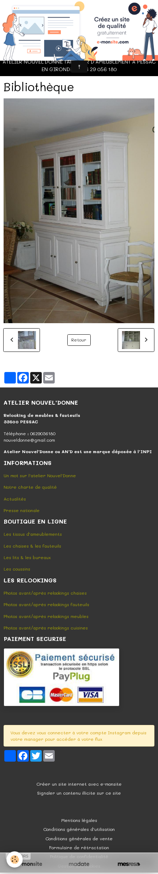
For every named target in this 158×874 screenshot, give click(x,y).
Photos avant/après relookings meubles (46, 616)
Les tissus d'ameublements (33, 534)
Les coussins (17, 569)
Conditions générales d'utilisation (79, 829)
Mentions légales (79, 820)
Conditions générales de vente (79, 838)
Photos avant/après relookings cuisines (46, 628)
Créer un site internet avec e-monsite (79, 784)
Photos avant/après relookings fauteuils (46, 604)
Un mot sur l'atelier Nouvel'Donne (40, 475)
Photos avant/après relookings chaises (45, 593)
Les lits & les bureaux (27, 557)
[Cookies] (14, 859)
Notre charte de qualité (30, 487)
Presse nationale (22, 510)
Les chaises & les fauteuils (32, 546)
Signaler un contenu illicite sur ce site (79, 793)
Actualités (15, 499)
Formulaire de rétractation (79, 847)
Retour (78, 340)
